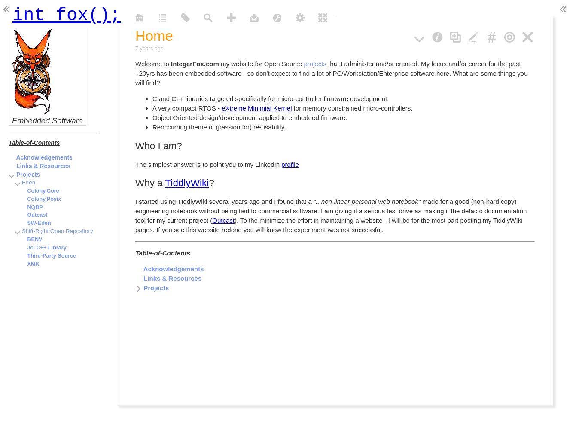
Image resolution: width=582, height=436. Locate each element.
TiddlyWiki (187, 183)
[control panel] (300, 17)
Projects (152, 288)
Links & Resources (168, 278)
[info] (437, 36)
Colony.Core (39, 191)
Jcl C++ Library (43, 248)
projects (315, 64)
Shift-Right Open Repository (54, 231)
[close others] (510, 36)
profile (290, 164)
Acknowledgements (169, 269)
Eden (25, 182)
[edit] (473, 36)
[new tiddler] (231, 17)
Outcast (223, 220)
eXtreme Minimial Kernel (257, 108)
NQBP (31, 207)
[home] (139, 17)
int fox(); (66, 13)
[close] (528, 36)
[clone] (455, 36)
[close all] (323, 17)
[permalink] (491, 36)
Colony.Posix (40, 199)
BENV (31, 239)
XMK (29, 264)
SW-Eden (35, 223)
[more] (419, 36)
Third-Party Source (48, 256)
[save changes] (254, 17)
